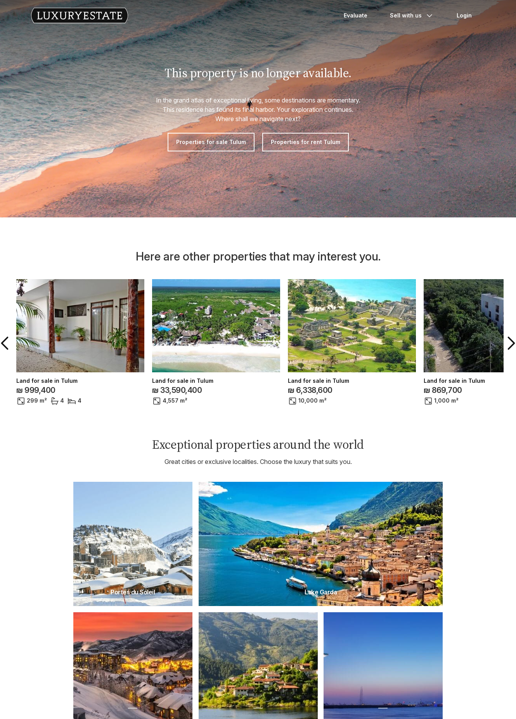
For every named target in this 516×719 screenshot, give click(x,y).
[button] (6, 343)
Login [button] (464, 15)
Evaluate (355, 15)
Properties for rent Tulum (305, 142)
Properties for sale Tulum (211, 142)
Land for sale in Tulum (47, 381)
